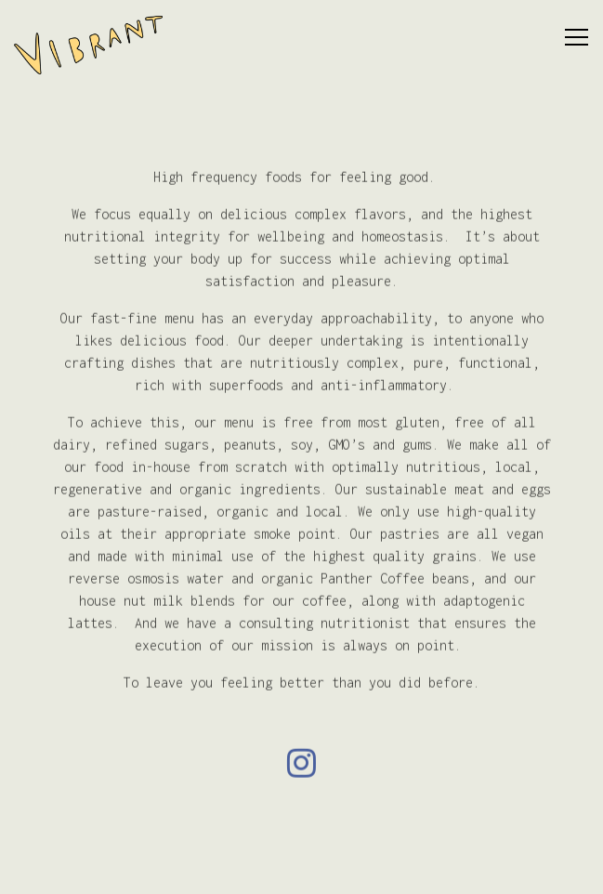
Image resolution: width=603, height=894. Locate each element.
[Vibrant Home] (88, 43)
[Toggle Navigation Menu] (576, 37)
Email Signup (302, 868)
